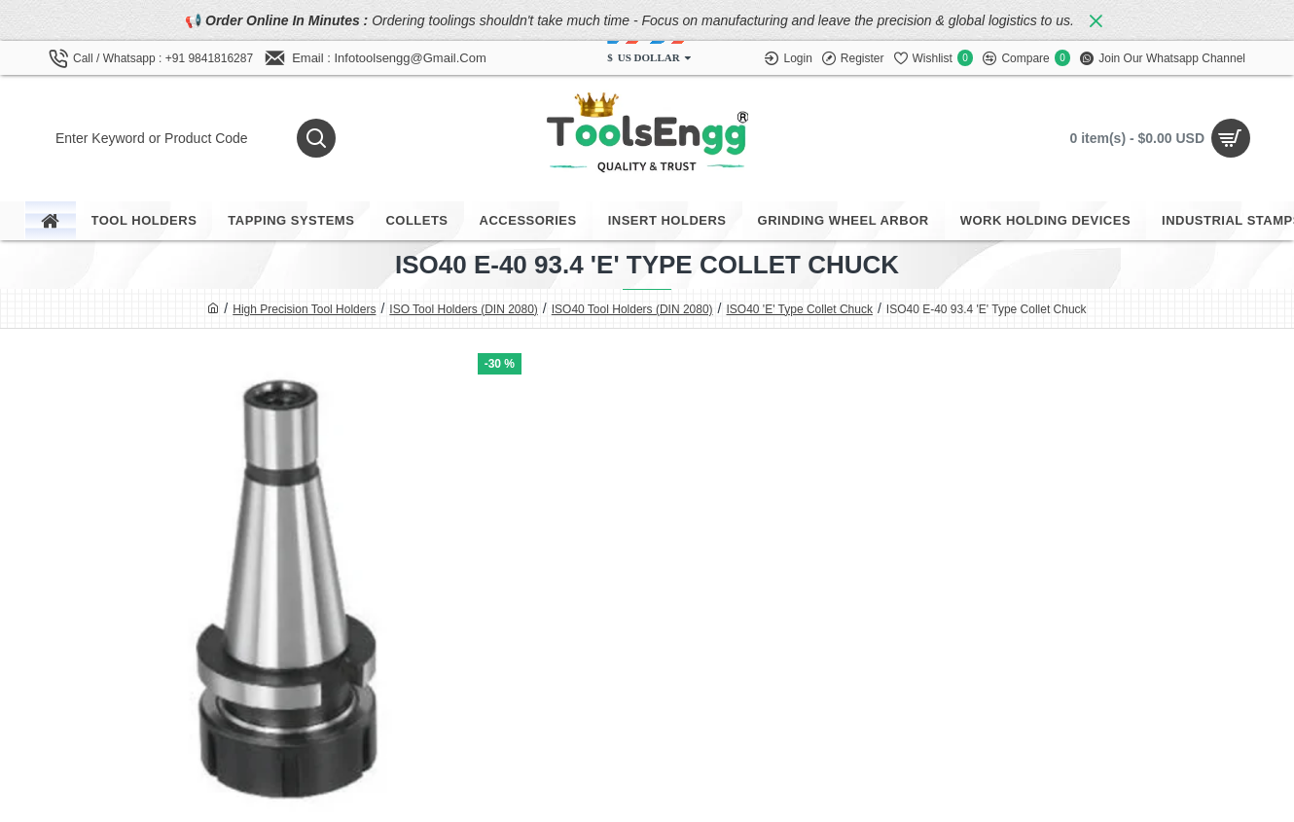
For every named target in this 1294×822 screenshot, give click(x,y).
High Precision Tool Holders (304, 309)
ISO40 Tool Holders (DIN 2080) (632, 309)
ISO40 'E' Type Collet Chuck (799, 309)
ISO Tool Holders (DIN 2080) (463, 309)
